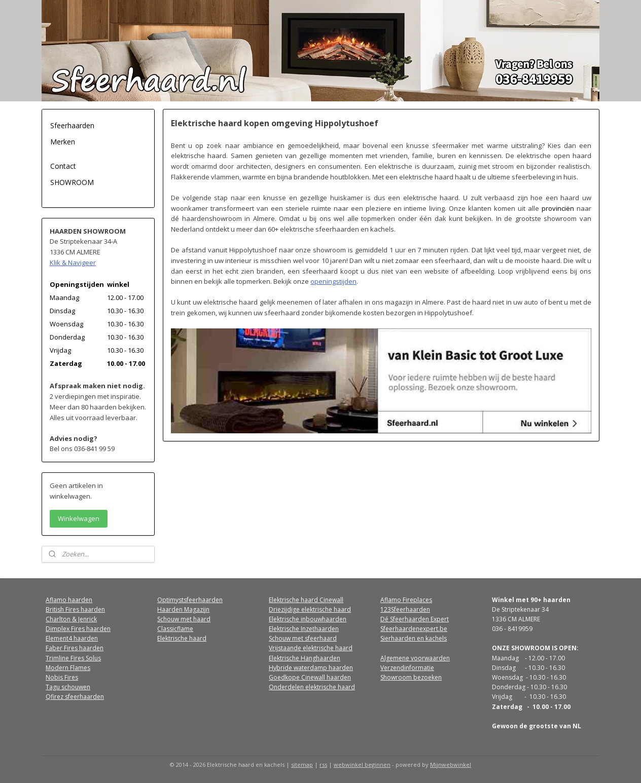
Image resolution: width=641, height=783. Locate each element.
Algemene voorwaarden (415, 658)
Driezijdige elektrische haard (310, 609)
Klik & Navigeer (73, 262)
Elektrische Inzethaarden (304, 628)
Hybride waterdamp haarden (311, 667)
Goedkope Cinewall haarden (310, 677)
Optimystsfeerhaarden (190, 599)
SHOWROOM (72, 182)
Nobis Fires (62, 677)
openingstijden (333, 281)
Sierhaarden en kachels (413, 638)
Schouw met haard (183, 619)
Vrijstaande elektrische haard (310, 648)
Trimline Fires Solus (73, 658)
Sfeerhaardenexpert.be (413, 628)
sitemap (302, 764)
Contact (63, 166)
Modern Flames (68, 667)
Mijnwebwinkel (450, 764)
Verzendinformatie (407, 667)
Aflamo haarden (69, 599)
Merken (62, 141)
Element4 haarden (72, 638)
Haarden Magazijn (183, 609)
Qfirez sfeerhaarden (75, 696)
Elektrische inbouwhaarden (307, 619)
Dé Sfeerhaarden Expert (414, 619)
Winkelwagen (78, 518)
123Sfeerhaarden (405, 609)
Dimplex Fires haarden (78, 628)
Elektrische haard (181, 638)
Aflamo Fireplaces (406, 599)
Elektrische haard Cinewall (306, 599)
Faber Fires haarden (74, 648)
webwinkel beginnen (362, 764)
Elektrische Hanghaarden (304, 658)
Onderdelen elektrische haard (312, 687)
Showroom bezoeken (411, 677)
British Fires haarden (75, 609)
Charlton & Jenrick (71, 619)
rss (323, 764)
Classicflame (175, 628)
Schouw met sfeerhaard (303, 638)
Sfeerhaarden (72, 125)
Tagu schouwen (68, 687)
